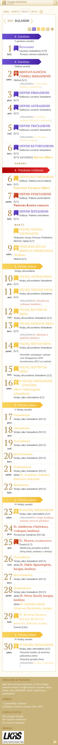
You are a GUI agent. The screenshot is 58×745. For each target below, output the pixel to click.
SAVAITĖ (15, 11)
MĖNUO (25, 11)
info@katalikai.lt (28, 687)
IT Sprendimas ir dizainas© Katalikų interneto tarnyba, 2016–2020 (22, 705)
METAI (34, 11)
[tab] (29, 29)
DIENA (6, 11)
